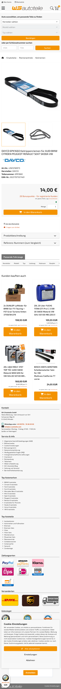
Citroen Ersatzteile (10, 484)
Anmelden (30, 673)
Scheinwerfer (9, 544)
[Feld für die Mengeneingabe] (52, 206)
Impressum (8, 457)
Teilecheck (7, 461)
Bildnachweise (9, 443)
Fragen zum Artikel (12, 227)
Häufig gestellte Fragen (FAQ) (14, 452)
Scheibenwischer (10, 541)
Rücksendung (9, 459)
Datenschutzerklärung (12, 450)
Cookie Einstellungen (11, 445)
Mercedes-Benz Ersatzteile (13, 491)
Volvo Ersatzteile (10, 507)
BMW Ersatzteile (10, 482)
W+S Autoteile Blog (11, 466)
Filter (6, 530)
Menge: (43, 206)
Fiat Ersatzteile (9, 487)
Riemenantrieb (26, 58)
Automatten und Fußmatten (14, 523)
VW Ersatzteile (9, 509)
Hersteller (6, 263)
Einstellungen (30, 654)
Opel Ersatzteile (9, 496)
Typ (24, 263)
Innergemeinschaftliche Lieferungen (16, 454)
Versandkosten (53, 198)
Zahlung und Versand (11, 468)
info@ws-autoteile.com (13, 427)
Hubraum (42, 263)
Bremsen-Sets (9, 528)
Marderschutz (9, 535)
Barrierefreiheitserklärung (13, 470)
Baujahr (52, 263)
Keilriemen (40, 58)
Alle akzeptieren (30, 648)
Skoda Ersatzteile (10, 505)
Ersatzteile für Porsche (12, 502)
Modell (16, 263)
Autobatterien (9, 521)
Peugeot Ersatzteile (11, 498)
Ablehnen (30, 660)
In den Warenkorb (30, 212)
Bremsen (7, 526)
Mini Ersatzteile (9, 493)
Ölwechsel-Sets (9, 537)
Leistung (32, 263)
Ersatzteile (11, 58)
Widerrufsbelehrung (11, 464)
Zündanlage (8, 548)
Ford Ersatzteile (9, 489)
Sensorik (7, 546)
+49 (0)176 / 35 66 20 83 (25, 424)
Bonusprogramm (10, 448)
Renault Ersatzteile (11, 500)
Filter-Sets (8, 532)
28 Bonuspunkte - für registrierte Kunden (38, 196)
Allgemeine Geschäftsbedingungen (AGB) (18, 441)
